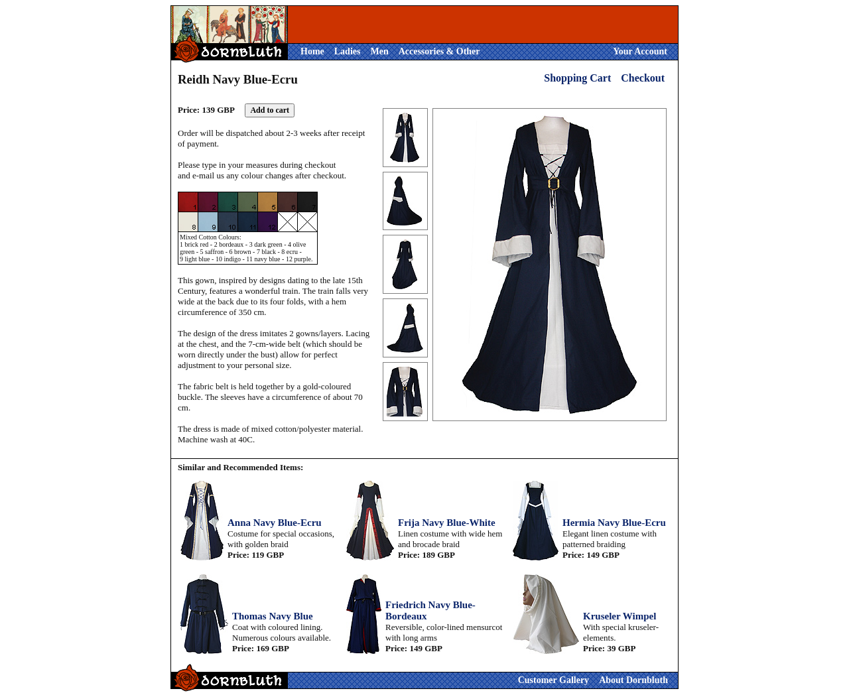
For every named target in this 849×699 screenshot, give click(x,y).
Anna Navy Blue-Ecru (275, 522)
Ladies (347, 51)
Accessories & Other (439, 51)
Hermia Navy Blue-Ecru (614, 522)
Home (312, 51)
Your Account (640, 51)
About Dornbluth (633, 680)
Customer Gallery (553, 680)
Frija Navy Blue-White (446, 522)
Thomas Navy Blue (272, 616)
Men (379, 51)
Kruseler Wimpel (619, 616)
